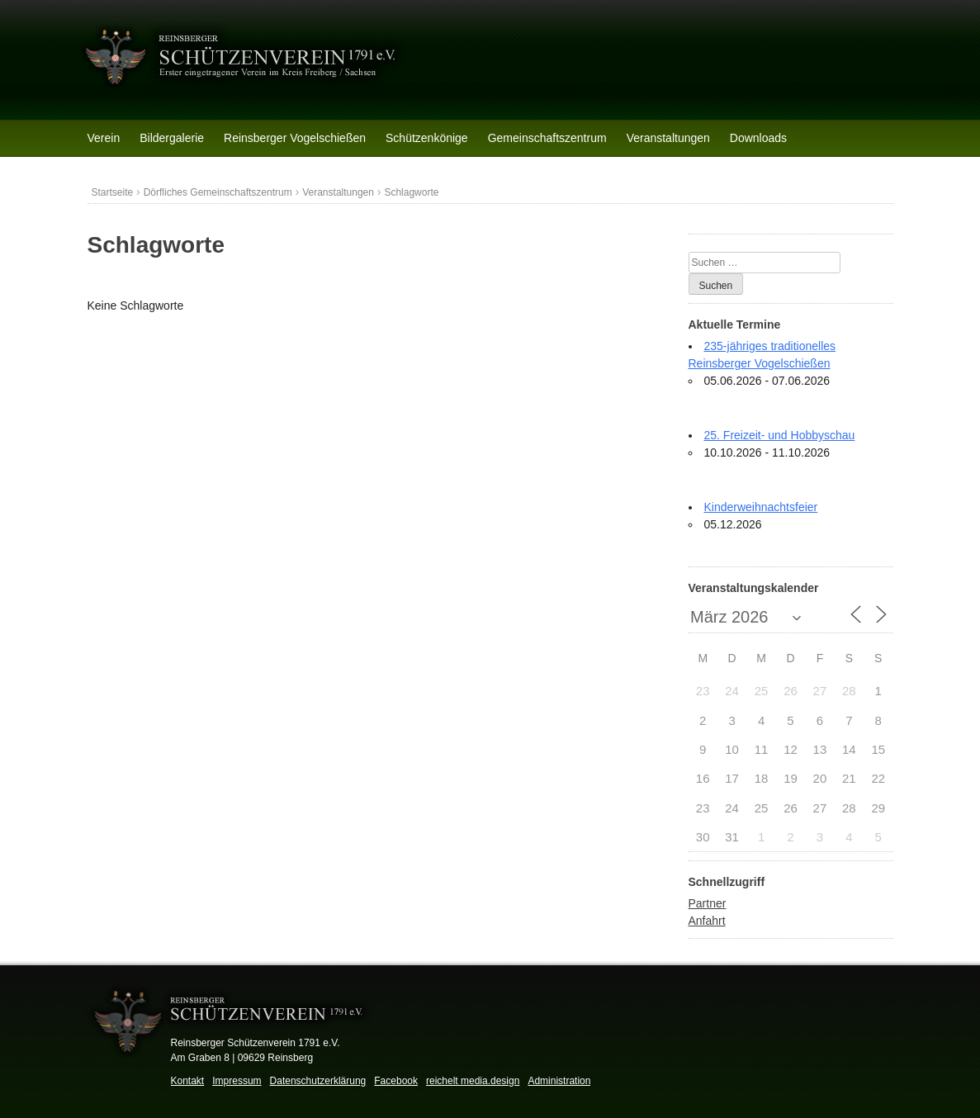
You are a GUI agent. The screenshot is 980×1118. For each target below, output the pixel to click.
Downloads (758, 137)
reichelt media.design (472, 1081)
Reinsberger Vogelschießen (295, 137)
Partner (708, 903)
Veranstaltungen (668, 137)
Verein (104, 137)
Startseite (113, 192)
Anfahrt (707, 920)
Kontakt (188, 1081)
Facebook (396, 1081)
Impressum (236, 1081)
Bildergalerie (172, 137)
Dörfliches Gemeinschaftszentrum (218, 192)
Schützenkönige (427, 137)
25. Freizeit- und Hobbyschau (779, 435)
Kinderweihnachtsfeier (761, 507)
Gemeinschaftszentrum (547, 137)
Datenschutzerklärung (318, 1081)
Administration (559, 1081)
